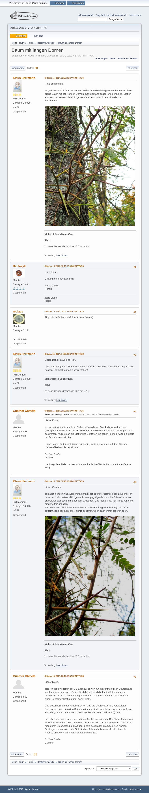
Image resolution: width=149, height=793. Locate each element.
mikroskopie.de (86, 15)
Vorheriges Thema (105, 58)
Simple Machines (32, 789)
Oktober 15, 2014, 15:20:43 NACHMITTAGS (64, 411)
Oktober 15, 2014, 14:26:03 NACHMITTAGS (64, 354)
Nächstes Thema (127, 58)
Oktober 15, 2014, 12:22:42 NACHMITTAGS (64, 78)
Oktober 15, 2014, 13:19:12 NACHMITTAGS (64, 266)
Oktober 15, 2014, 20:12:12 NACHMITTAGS (64, 676)
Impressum (135, 15)
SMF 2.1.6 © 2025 (15, 789)
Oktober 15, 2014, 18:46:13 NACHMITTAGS (64, 481)
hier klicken (61, 255)
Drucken (132, 68)
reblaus (18, 311)
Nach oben (17, 754)
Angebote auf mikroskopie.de (111, 15)
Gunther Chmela (24, 410)
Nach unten (17, 68)
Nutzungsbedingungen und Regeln (113, 789)
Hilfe (94, 789)
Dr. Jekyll (19, 266)
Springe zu (90, 768)
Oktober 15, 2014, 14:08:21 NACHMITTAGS (64, 311)
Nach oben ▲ (136, 789)
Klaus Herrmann (24, 77)
